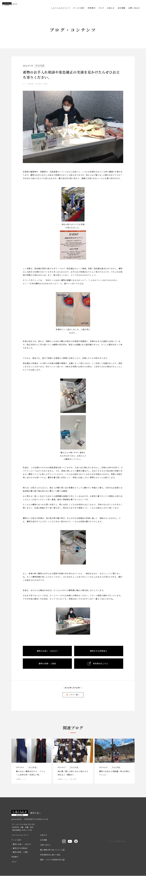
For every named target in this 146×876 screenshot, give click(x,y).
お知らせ (111, 8)
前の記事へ (65, 688)
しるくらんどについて (60, 8)
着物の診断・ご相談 (20, 852)
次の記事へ (81, 688)
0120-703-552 (29, 824)
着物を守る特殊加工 (20, 848)
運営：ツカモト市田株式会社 (51, 860)
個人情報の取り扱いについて (51, 850)
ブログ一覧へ (74, 694)
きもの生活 (40, 65)
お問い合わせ (134, 8)
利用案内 (91, 8)
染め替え (35, 83)
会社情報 (121, 8)
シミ (27, 83)
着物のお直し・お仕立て (22, 844)
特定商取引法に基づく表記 (50, 855)
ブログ (101, 8)
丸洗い (55, 83)
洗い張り (46, 83)
